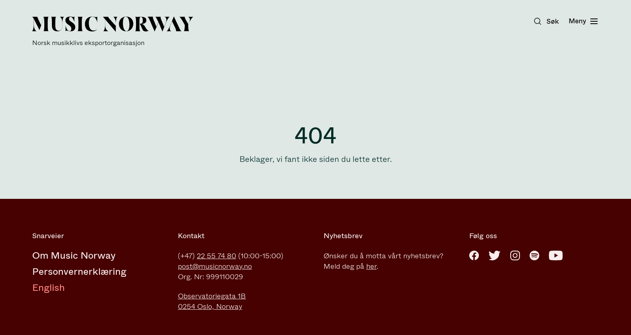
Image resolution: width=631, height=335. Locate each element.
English (48, 287)
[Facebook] (474, 255)
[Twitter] (495, 255)
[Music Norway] (112, 31)
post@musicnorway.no (215, 266)
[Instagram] (515, 255)
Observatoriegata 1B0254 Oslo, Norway (212, 301)
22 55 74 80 (216, 256)
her (371, 266)
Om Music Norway (73, 255)
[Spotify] (534, 255)
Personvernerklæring (79, 271)
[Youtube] (556, 255)
